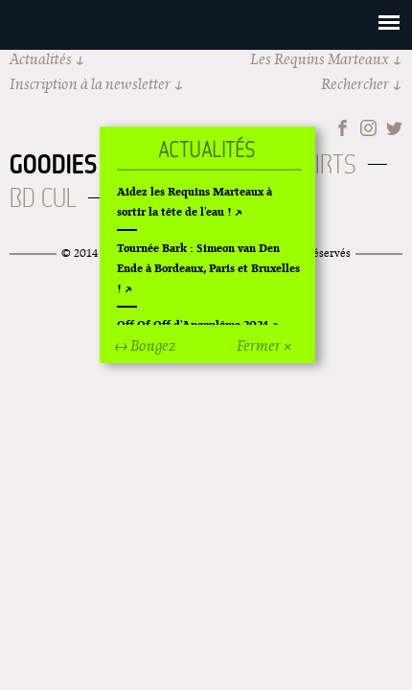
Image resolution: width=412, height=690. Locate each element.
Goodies (54, 164)
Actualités (41, 59)
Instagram (368, 128)
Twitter (394, 128)
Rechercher (355, 84)
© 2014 (79, 252)
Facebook (342, 128)
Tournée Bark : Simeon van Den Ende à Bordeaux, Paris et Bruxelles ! (208, 268)
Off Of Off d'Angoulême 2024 (192, 324)
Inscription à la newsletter (90, 84)
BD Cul (43, 198)
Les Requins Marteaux (319, 59)
